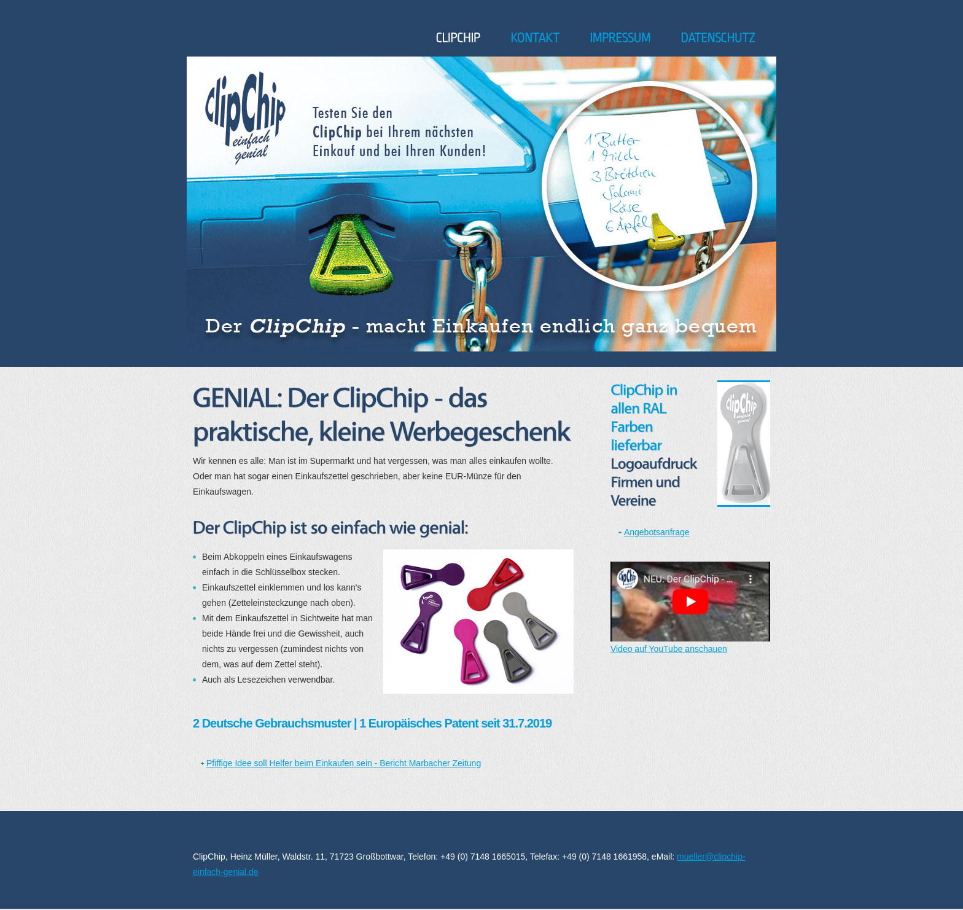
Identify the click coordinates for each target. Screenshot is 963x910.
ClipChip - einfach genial (228, 35)
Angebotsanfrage (657, 532)
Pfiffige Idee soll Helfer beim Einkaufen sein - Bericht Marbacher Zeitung (343, 763)
